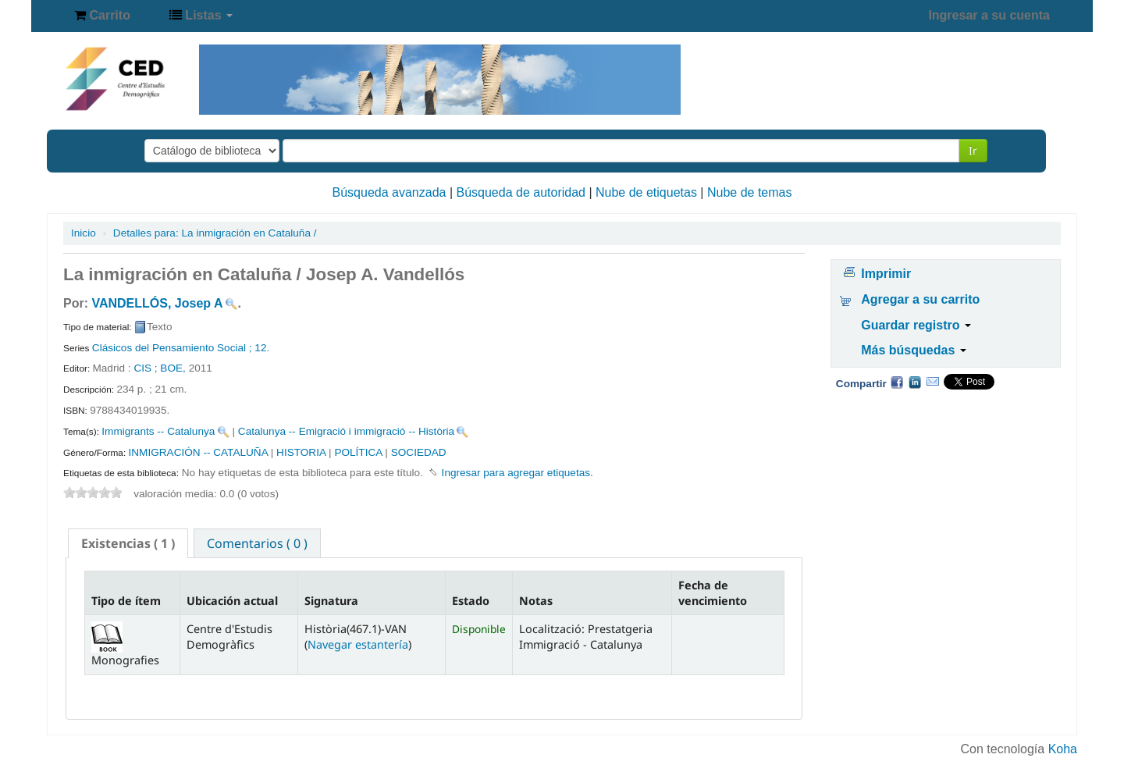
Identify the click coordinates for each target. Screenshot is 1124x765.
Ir (973, 150)
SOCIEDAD (418, 452)
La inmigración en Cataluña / (215, 233)
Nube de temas (749, 192)
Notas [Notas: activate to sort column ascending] (536, 600)
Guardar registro (916, 325)
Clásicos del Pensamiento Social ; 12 (179, 348)
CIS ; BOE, (160, 368)
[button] (102, 15)
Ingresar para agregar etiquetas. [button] (517, 473)
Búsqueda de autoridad (521, 192)
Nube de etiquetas (646, 192)
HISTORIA (300, 452)
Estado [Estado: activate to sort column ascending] (470, 600)
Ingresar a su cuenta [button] (989, 15)
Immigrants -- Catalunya (158, 431)
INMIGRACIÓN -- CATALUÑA (198, 452)
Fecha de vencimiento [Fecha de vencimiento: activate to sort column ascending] (712, 592)
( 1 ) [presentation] (128, 543)
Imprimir (886, 273)
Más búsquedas (913, 350)
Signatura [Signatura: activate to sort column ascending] (331, 600)
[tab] (128, 543)
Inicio (83, 233)
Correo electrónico (933, 382)
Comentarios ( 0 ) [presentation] (257, 543)
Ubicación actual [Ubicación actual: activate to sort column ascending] (232, 600)
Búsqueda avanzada (389, 192)
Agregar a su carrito (920, 299)
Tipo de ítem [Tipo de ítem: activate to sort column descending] (126, 600)
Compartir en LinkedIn (915, 382)
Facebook (897, 382)
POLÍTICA (358, 452)
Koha (1062, 749)
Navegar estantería (358, 644)
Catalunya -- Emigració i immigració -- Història (346, 431)
